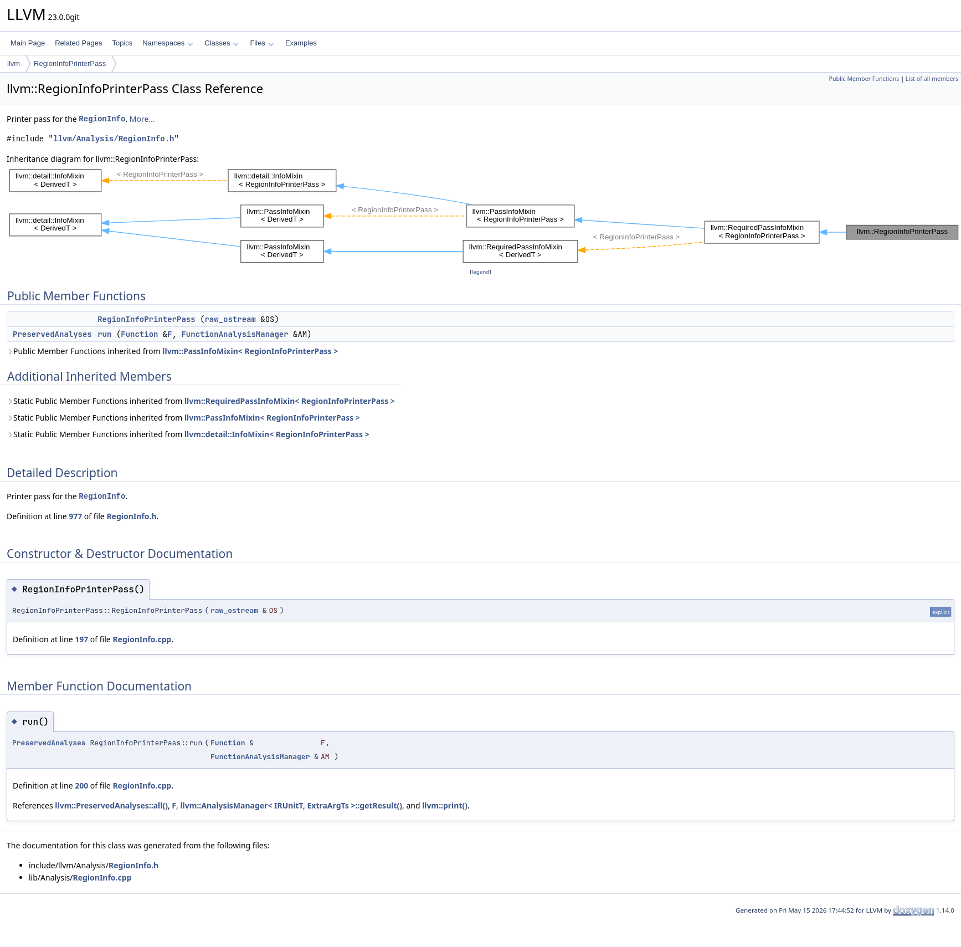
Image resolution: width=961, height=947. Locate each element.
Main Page (28, 43)
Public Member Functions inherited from (172, 351)
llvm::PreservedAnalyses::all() (111, 805)
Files (262, 43)
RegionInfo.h (131, 516)
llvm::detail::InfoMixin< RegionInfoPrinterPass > (276, 434)
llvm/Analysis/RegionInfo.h (113, 139)
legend (481, 271)
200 (81, 785)
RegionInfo (102, 119)
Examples (301, 43)
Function (139, 334)
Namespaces (167, 43)
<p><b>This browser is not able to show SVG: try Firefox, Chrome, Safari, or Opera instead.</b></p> (484, 215)
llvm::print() (444, 805)
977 (75, 516)
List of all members (932, 79)
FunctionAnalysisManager (234, 334)
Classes (221, 43)
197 (81, 639)
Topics (122, 43)
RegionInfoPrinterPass (70, 63)
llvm (13, 63)
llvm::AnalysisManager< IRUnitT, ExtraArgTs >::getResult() (291, 805)
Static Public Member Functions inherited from (201, 401)
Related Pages (78, 43)
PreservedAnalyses (52, 334)
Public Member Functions (864, 79)
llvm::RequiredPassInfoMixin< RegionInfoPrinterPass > (289, 401)
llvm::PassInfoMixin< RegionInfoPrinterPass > (250, 351)
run (104, 334)
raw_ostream (229, 319)
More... (142, 119)
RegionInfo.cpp (141, 639)
